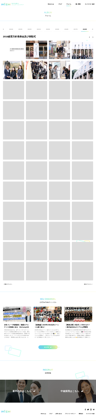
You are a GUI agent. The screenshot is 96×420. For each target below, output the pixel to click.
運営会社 (81, 413)
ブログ (60, 4)
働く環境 (78, 4)
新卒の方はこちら (24, 391)
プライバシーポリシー (70, 413)
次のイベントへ (88, 284)
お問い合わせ (58, 413)
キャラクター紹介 (90, 4)
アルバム (68, 4)
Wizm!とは (51, 4)
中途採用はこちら (72, 391)
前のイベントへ (8, 284)
